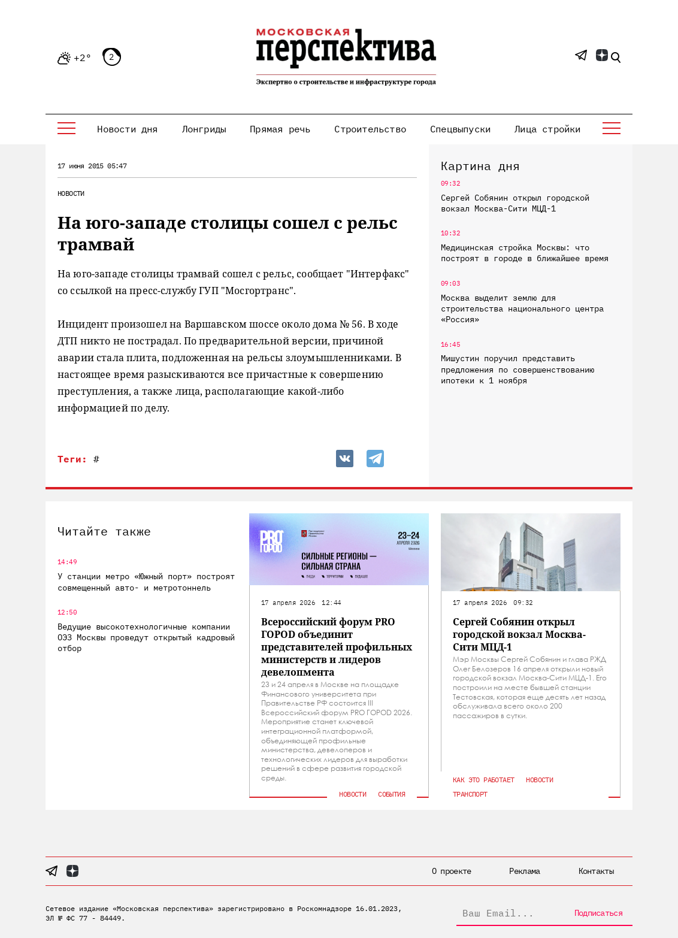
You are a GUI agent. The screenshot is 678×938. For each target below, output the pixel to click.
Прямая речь (280, 129)
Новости (70, 193)
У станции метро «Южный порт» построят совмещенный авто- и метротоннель (146, 581)
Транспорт (470, 793)
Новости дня (127, 129)
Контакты (596, 871)
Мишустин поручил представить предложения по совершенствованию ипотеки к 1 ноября (517, 369)
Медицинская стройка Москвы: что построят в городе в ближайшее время (525, 253)
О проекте (451, 871)
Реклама (524, 871)
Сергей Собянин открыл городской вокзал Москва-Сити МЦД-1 (515, 203)
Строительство (370, 129)
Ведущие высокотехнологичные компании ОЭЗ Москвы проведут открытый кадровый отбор (146, 637)
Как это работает (483, 779)
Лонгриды (204, 129)
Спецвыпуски (460, 129)
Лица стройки (547, 129)
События (391, 793)
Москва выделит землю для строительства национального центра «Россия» (522, 308)
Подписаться (598, 912)
